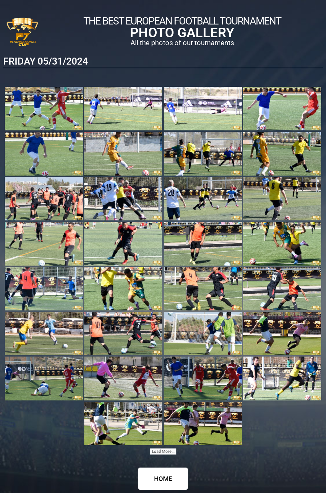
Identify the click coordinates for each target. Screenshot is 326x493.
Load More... (163, 451)
